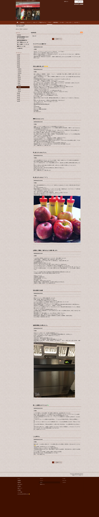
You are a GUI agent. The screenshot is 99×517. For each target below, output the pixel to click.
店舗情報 (19, 480)
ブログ (41, 482)
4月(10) (19, 85)
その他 (35, 49)
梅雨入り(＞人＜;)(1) (21, 46)
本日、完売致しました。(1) (22, 42)
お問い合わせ (80, 1)
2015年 (18, 101)
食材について (20, 488)
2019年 (18, 93)
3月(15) (19, 87)
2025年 (18, 57)
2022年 (18, 63)
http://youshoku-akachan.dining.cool (41, 104)
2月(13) (19, 89)
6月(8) (19, 81)
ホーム (19, 478)
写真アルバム (42, 484)
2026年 (18, 55)
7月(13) (19, 79)
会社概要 (19, 490)
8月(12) (19, 77)
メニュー (41, 480)
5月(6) (19, 83)
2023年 (18, 61)
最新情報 (19, 482)
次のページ (59, 38)
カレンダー (64, 480)
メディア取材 (20, 492)
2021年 (18, 65)
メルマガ (64, 482)
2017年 (18, 97)
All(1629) (19, 34)
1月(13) (19, 91)
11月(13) (19, 71)
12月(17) (19, 69)
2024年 (18, 59)
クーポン (64, 478)
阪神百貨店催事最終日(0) (22, 40)
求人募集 (19, 486)
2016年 (18, 99)
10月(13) (19, 73)
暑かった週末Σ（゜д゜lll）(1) (23, 44)
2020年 (18, 67)
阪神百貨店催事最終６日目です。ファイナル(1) (23, 37)
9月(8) (19, 75)
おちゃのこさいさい (79, 473)
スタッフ (41, 478)
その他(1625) (19, 48)
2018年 (18, 95)
